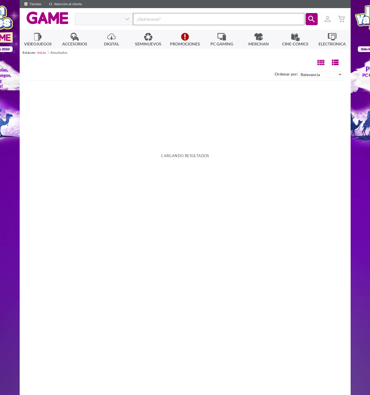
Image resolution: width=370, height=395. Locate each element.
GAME (47, 18)
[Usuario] (328, 19)
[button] (312, 19)
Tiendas (32, 4)
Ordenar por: (309, 74)
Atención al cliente (64, 4)
